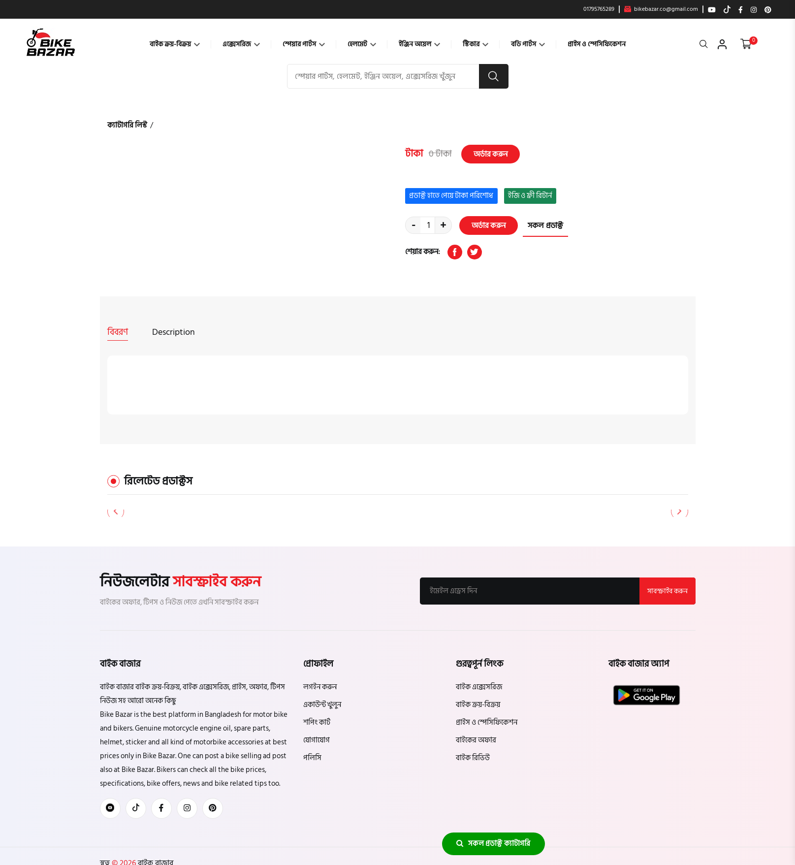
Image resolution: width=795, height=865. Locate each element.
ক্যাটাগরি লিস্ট (127, 125)
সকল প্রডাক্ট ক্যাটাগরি (493, 843)
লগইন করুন (320, 686)
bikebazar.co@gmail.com (661, 9)
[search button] (494, 76)
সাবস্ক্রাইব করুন (667, 590)
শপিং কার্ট (316, 722)
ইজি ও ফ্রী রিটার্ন (530, 196)
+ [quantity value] (443, 225)
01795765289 (598, 9)
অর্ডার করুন (491, 154)
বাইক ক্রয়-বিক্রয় (175, 44)
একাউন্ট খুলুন (322, 704)
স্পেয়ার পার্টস (304, 44)
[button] (679, 511)
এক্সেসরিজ (241, 44)
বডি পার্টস (528, 44)
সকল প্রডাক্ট (545, 225)
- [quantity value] (413, 225)
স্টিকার (475, 44)
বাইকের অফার (476, 740)
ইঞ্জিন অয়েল (419, 44)
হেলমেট (362, 44)
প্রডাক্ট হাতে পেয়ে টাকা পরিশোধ (451, 196)
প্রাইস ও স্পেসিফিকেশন (597, 44)
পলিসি (312, 757)
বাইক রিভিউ (473, 757)
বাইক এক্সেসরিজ (479, 686)
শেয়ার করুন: (422, 252)
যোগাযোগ (316, 740)
